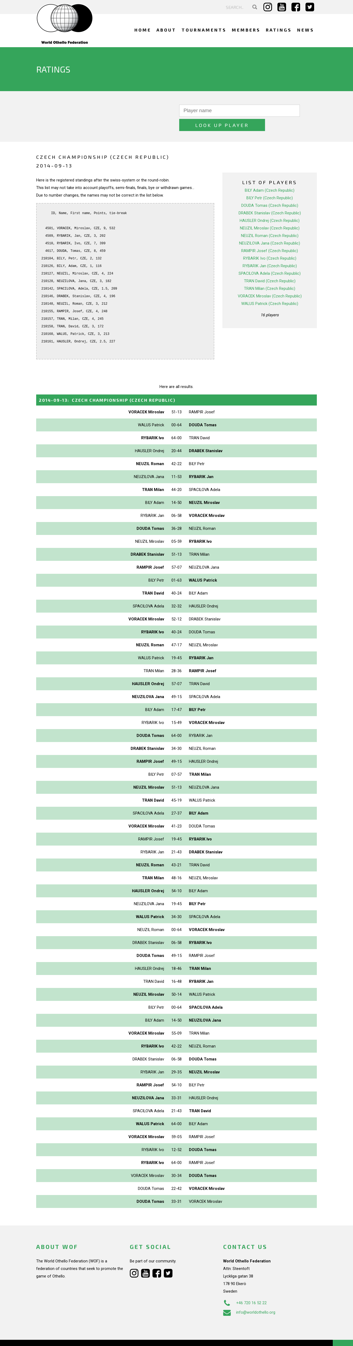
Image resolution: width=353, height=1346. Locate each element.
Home (142, 29)
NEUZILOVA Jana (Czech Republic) (269, 228)
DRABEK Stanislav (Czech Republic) (270, 198)
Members (246, 29)
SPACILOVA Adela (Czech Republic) (270, 259)
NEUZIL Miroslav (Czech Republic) (270, 213)
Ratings (279, 29)
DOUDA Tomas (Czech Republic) (269, 191)
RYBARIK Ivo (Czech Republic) (269, 244)
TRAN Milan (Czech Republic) (269, 274)
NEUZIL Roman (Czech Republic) (269, 221)
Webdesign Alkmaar (59, 1336)
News (305, 29)
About (166, 29)
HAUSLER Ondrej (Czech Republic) (270, 206)
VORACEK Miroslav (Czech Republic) (270, 281)
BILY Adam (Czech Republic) (269, 176)
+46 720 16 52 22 (245, 1288)
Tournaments (204, 29)
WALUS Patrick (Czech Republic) (269, 289)
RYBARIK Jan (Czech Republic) (270, 251)
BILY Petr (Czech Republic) (269, 183)
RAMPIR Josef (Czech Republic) (269, 236)
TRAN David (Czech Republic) (270, 266)
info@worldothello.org (249, 1298)
